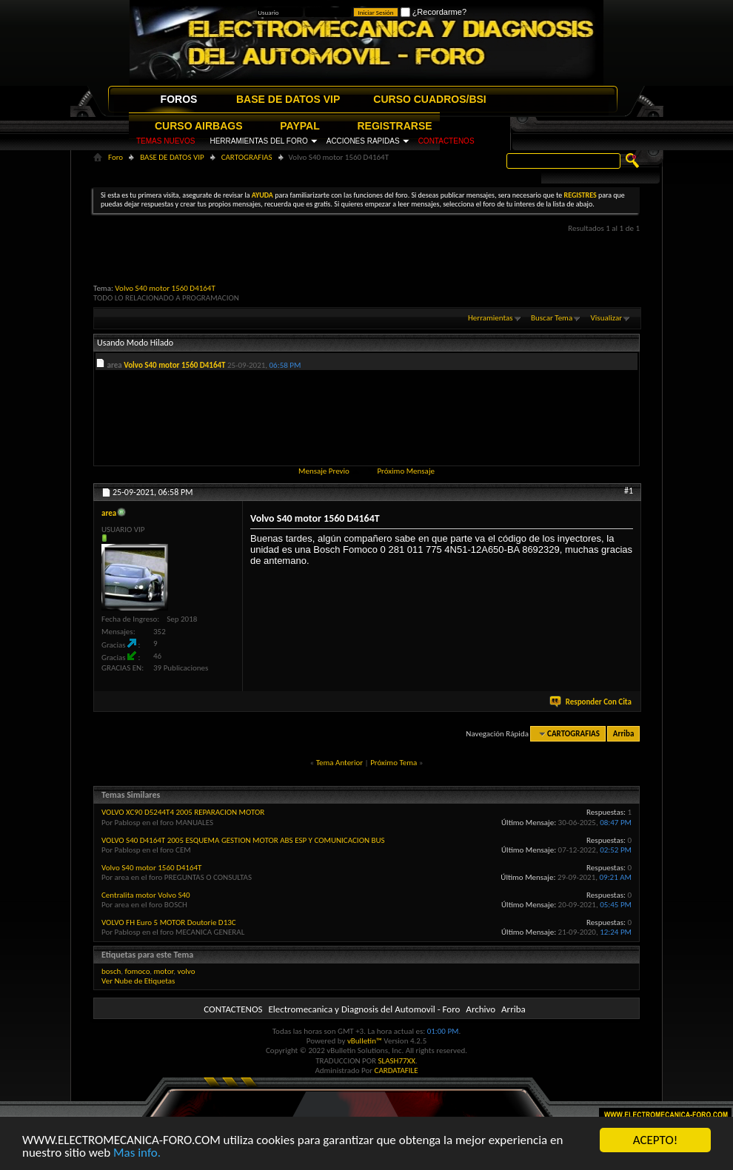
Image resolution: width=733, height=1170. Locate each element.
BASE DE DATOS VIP (288, 99)
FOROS (179, 99)
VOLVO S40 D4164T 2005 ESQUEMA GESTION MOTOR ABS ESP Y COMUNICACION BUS (243, 840)
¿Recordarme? (433, 11)
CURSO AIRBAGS (199, 126)
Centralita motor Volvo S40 (145, 895)
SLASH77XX (397, 1061)
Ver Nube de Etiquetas (138, 981)
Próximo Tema (393, 762)
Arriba (624, 734)
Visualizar (606, 318)
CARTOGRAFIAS (246, 157)
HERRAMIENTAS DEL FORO (258, 141)
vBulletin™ (364, 1041)
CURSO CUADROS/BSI (429, 99)
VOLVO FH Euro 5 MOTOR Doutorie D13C (168, 922)
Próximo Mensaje (406, 471)
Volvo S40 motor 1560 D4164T (165, 288)
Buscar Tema (551, 318)
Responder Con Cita (592, 702)
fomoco (137, 971)
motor (163, 971)
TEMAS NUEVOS (165, 141)
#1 (628, 490)
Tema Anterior (339, 762)
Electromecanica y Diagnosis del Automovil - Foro (364, 1009)
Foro (115, 157)
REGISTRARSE (395, 126)
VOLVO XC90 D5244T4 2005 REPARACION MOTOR (182, 812)
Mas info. (137, 1153)
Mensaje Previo (323, 471)
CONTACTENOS (446, 141)
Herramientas (490, 318)
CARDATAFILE (396, 1070)
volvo (186, 971)
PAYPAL (299, 126)
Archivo (480, 1009)
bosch (111, 971)
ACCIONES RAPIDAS (363, 141)
